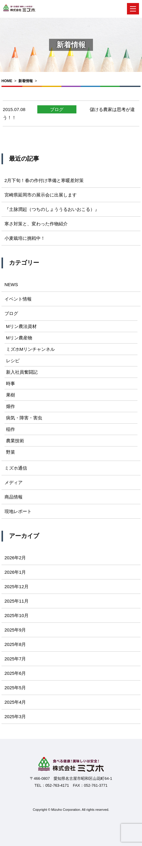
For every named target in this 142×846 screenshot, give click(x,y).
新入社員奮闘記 (22, 372)
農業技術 (15, 440)
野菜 (10, 452)
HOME (7, 81)
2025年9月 (15, 629)
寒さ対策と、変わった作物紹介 (36, 223)
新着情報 (25, 81)
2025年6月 (15, 673)
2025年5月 (15, 687)
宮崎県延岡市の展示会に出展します (41, 194)
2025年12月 (17, 586)
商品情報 (14, 496)
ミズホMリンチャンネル (30, 349)
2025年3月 (15, 716)
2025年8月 (15, 644)
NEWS (11, 284)
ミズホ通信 (16, 468)
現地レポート (18, 511)
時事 (10, 383)
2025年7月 (15, 658)
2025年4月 (15, 702)
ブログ (56, 109)
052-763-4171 (57, 785)
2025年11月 (17, 601)
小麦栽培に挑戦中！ (25, 238)
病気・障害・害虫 (24, 417)
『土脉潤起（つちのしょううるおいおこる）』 (52, 209)
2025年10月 (17, 615)
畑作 (10, 406)
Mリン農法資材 (21, 326)
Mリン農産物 (19, 337)
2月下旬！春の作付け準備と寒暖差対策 (44, 180)
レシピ (13, 360)
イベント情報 (18, 298)
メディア (14, 482)
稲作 (10, 429)
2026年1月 (15, 572)
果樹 (10, 394)
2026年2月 (15, 557)
